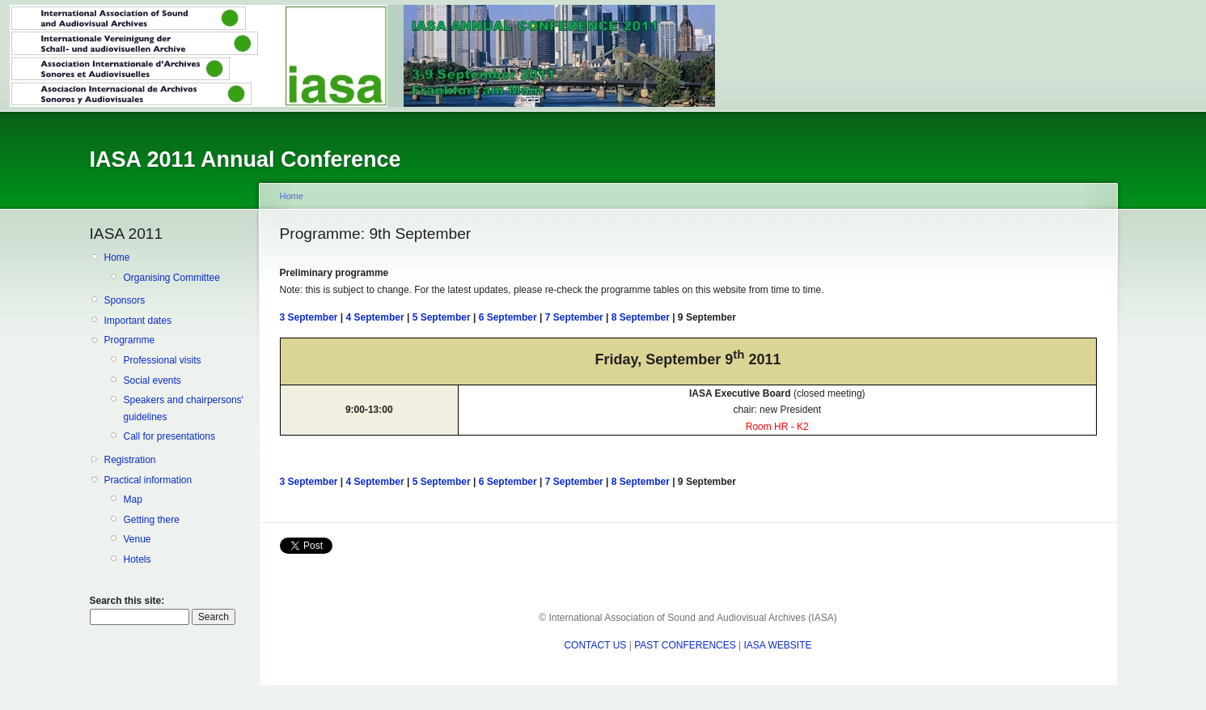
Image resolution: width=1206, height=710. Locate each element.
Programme (129, 340)
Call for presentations (169, 436)
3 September (309, 317)
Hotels (137, 559)
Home (117, 257)
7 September (574, 317)
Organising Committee (172, 277)
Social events (152, 380)
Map (133, 499)
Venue (137, 539)
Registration (130, 460)
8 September (640, 317)
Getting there (152, 519)
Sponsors (125, 300)
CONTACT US (595, 645)
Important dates (137, 320)
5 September (442, 317)
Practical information (148, 480)
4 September (375, 317)
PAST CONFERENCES (685, 645)
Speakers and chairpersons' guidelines (183, 408)
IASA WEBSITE (778, 645)
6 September (508, 317)
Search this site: (127, 600)
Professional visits (162, 360)
